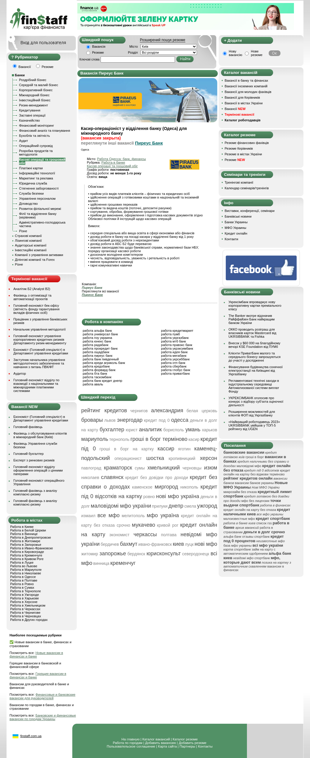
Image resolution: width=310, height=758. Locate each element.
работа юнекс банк (97, 341)
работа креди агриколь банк (104, 363)
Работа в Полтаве (23, 580)
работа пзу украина (97, 338)
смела (190, 506)
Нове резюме (256, 53)
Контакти (231, 239)
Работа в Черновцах (25, 616)
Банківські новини (238, 216)
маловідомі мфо (249, 466)
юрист (132, 429)
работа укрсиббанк (175, 359)
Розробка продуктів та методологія (36, 152)
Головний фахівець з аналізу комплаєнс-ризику (35, 492)
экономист (119, 534)
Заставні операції (32, 115)
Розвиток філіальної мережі (40, 208)
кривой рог (167, 525)
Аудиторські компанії (30, 245)
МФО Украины (235, 228)
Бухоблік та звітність (34, 135)
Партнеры (187, 746)
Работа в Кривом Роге (26, 559)
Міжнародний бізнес (34, 95)
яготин (184, 449)
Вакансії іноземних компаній (246, 86)
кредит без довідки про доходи (156, 477)
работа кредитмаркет (177, 330)
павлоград (91, 468)
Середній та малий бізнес (38, 85)
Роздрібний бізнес (32, 80)
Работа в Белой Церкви (28, 530)
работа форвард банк (99, 370)
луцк (189, 544)
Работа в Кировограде (27, 552)
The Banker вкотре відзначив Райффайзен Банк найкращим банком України (251, 319)
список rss (264, 523)
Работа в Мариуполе (26, 569)
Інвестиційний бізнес (34, 100)
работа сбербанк (173, 366)
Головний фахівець (28, 427)
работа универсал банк (100, 334)
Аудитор (19, 373)
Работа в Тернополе (25, 591)
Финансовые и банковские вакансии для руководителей (42, 696)
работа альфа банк (97, 330)
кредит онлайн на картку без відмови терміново (256, 472)
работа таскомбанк (97, 377)
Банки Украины (236, 222)
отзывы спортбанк (256, 536)
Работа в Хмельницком (27, 605)
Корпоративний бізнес (36, 90)
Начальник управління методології (39, 329)
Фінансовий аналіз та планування (44, 130)
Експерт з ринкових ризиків (33, 460)
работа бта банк (95, 373)
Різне (23, 231)
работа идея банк (174, 352)
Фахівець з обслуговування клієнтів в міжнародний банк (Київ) (40, 435)
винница (101, 563)
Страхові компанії (28, 236)
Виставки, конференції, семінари (250, 211)
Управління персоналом (37, 198)
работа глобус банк (175, 370)
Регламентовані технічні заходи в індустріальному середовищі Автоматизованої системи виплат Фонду (253, 386)
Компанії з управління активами (39, 255)
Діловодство (28, 203)
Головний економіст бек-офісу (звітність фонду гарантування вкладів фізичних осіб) (36, 309)
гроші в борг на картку (127, 449)
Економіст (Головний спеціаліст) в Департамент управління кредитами (40, 351)
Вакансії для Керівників (242, 97)
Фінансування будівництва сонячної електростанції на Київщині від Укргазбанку (255, 370)
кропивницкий (182, 458)
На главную (130, 739)
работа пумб (170, 334)
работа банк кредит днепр (102, 380)
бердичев (110, 544)
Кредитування (29, 110)
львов (110, 420)
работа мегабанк (173, 355)
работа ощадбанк (96, 352)
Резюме (98, 52)
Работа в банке (113, 162)
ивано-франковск (155, 544)
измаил (88, 515)
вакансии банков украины (254, 483)
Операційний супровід (36, 146)
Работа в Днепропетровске (30, 537)
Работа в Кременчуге (26, 555)
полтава (168, 534)
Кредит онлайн (236, 233)
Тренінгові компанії (239, 182)
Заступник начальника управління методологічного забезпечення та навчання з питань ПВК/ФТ (39, 363)
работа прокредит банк (100, 348)
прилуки (159, 506)
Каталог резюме (185, 739)
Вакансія (99, 46)
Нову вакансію (235, 53)
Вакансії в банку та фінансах (246, 80)
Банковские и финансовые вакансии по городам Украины (43, 717)
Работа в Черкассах (25, 609)
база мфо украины (237, 545)
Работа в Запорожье (25, 544)
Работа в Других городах (29, 619)
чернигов (139, 410)
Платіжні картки (31, 168)
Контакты (205, 746)
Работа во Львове (23, 566)
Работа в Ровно (22, 584)
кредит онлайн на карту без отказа (249, 509)
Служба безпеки (31, 193)
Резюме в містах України (243, 154)
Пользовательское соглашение (131, 746)
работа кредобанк (96, 366)
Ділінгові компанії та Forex (35, 259)
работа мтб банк (173, 341)
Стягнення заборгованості (39, 188)
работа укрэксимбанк (177, 348)
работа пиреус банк (97, 355)
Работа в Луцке (21, 562)
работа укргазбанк (175, 338)
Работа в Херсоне (23, 602)
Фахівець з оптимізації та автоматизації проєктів (32, 297)
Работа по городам (127, 743)
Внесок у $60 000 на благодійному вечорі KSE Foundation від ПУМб (254, 344)
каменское (142, 487)
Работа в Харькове (24, 598)
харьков (209, 429)
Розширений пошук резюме (162, 40)
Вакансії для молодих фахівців (248, 92)
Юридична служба (33, 183)
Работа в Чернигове (25, 612)
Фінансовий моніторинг (36, 125)
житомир (89, 553)
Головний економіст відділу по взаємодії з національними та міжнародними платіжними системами (36, 385)
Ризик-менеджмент (33, 105)
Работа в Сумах (22, 587)
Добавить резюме (192, 743)
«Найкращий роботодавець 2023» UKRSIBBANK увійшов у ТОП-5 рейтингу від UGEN (254, 425)
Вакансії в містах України (244, 103)
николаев (90, 477)
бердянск (136, 553)
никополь (189, 487)
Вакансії (235, 109)
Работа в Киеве (22, 526)
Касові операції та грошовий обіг (112, 166)
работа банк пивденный (101, 359)
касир (193, 439)
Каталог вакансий (156, 739)
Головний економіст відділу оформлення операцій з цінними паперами (38, 470)
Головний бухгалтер (28, 453)
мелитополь (133, 515)
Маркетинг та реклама (36, 178)
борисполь (173, 429)
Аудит (23, 140)
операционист (128, 458)
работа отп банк (173, 363)
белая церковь (202, 410)
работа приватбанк (175, 373)
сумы (140, 468)
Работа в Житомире (25, 541)
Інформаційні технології (37, 173)
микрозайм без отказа (240, 492)
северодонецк (195, 553)
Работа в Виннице (23, 534)
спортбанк (262, 558)
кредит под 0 (157, 420)
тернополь (119, 439)
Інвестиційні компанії (30, 250)
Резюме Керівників (239, 148)
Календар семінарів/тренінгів (247, 188)
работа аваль (93, 384)
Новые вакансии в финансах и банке (36, 654)
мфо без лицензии (255, 501)
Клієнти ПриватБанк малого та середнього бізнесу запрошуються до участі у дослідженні (254, 356)
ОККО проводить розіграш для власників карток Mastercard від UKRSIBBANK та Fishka (252, 333)
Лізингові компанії (28, 240)
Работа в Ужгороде (24, 594)
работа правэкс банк (176, 345)
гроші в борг (254, 457)
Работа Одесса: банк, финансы (121, 159)
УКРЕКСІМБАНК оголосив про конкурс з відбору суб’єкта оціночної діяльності (255, 401)
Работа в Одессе (23, 577)
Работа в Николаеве (25, 573)
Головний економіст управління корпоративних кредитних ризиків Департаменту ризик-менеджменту (39, 339)
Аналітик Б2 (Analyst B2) (31, 289)
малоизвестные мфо (239, 518)
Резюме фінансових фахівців (247, 143)
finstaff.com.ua (30, 736)
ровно (149, 496)
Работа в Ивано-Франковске (31, 548)
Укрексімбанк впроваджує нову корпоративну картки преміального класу (254, 305)
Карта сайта (167, 746)
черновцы (191, 468)
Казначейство (29, 120)
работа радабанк (95, 345)
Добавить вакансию (160, 743)
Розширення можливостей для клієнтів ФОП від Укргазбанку (251, 413)
